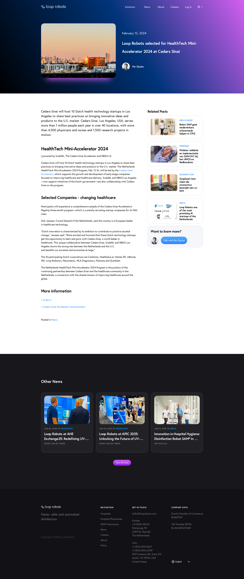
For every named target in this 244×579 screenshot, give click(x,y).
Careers (105, 534)
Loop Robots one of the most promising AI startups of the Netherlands (188, 213)
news (182, 203)
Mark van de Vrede (54, 443)
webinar (184, 146)
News (173, 428)
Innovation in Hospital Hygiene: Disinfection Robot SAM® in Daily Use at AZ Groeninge (177, 438)
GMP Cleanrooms (110, 524)
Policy (104, 545)
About (104, 540)
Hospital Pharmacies (111, 518)
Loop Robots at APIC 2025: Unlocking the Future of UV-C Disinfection (121, 438)
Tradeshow (67, 428)
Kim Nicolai (160, 443)
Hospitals (106, 513)
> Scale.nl (46, 299)
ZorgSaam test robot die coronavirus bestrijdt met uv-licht (188, 184)
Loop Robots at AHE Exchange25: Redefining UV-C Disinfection (66, 438)
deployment (186, 120)
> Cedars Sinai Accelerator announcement (63, 306)
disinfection (186, 174)
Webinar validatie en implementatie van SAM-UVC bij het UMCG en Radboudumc (189, 156)
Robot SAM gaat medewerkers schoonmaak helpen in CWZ (188, 129)
